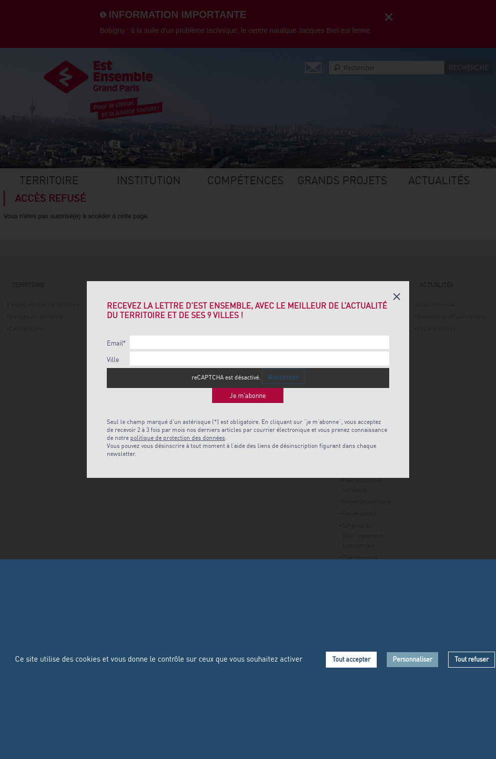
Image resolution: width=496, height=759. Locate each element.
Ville (113, 360)
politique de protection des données (177, 437)
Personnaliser (412, 659)
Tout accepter (351, 659)
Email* (116, 343)
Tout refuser (472, 659)
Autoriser (282, 377)
